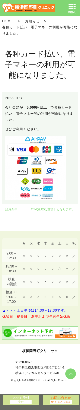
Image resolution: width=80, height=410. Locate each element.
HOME (7, 21)
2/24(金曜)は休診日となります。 (53, 209)
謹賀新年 (11, 209)
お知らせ (32, 21)
